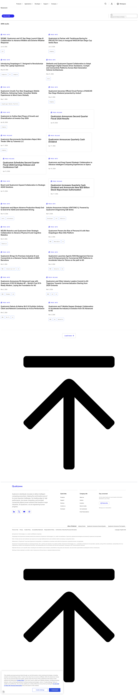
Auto (48, 78)
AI (63, 241)
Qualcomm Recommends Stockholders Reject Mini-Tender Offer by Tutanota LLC (21, 140)
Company (51, 51)
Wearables (57, 241)
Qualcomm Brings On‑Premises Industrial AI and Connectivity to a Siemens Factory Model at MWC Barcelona (20, 258)
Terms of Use (15, 529)
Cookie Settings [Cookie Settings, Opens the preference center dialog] (40, 690)
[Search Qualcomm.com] (106, 3)
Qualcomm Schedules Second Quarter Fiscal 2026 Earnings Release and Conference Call (21, 164)
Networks (56, 269)
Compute (15, 74)
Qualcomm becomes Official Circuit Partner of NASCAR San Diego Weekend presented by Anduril (70, 92)
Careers (81, 500)
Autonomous (10, 218)
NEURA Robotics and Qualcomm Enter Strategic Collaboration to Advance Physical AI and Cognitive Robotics (21, 233)
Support (62, 500)
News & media (83, 506)
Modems (8, 294)
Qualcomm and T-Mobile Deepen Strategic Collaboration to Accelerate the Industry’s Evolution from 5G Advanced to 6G (70, 308)
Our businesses (83, 509)
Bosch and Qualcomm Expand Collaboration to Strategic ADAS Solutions (23, 186)
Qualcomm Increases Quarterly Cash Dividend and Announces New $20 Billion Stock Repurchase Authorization (70, 187)
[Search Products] (118, 17)
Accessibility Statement (37, 529)
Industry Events (81, 526)
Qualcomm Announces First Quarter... (117, 526)
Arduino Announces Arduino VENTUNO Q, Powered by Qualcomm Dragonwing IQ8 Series (67, 209)
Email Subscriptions (84, 511)
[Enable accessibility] (3, 691)
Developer (50, 218)
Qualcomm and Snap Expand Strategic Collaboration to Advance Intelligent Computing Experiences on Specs (70, 163)
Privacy (21, 529)
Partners (62, 503)
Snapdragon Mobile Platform (10, 104)
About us (82, 497)
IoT (3, 51)
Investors (82, 503)
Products (62, 497)
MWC (50, 241)
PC (10, 74)
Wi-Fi (7, 317)
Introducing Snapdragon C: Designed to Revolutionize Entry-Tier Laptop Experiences (22, 65)
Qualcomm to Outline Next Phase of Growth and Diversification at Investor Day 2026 (20, 117)
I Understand (54, 690)
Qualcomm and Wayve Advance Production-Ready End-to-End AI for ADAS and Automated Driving (22, 209)
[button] (66, 529)
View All (6, 16)
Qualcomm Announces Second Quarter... (96, 526)
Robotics (62, 218)
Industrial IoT (10, 269)
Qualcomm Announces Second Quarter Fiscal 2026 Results (69, 117)
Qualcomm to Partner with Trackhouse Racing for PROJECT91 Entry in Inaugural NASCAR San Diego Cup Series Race (70, 40)
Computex (4, 74)
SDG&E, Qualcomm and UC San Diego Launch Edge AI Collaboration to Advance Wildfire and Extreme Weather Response (23, 40)
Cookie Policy (27, 529)
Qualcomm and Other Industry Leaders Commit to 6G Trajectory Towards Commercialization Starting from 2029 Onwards (67, 283)
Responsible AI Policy (49, 529)
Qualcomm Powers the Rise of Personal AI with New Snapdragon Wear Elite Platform (69, 232)
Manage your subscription (105, 507)
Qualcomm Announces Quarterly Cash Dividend (66, 140)
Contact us (62, 506)
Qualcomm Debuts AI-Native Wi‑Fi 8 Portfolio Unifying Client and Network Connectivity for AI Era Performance (22, 307)
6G (62, 269)
